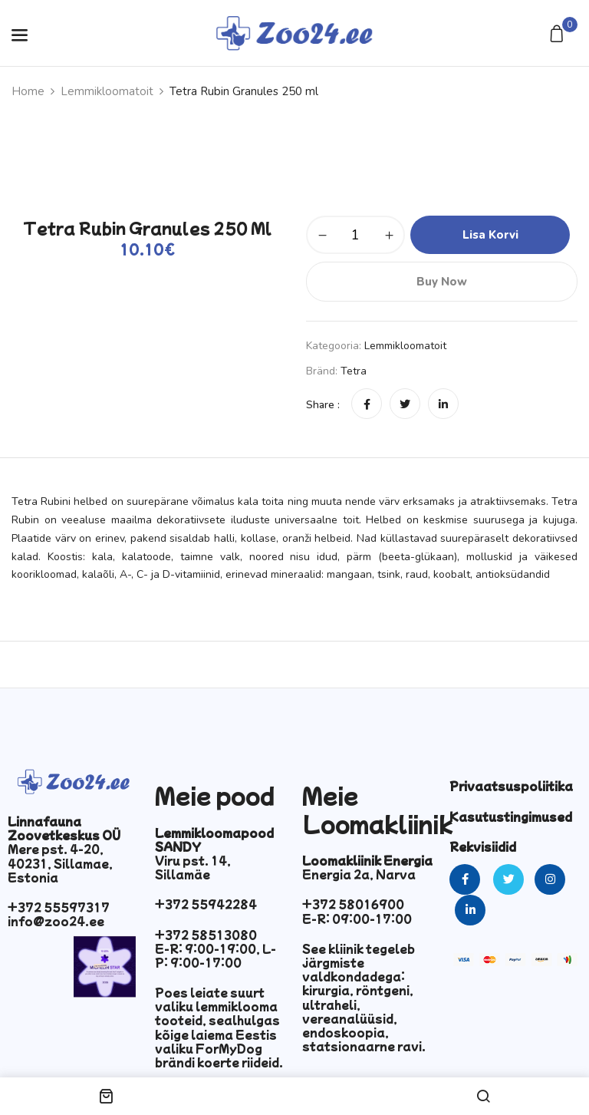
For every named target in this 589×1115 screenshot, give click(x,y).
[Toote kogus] (355, 234)
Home (28, 91)
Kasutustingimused (510, 816)
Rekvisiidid (482, 846)
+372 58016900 (353, 904)
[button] (559, 35)
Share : (323, 405)
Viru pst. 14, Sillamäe (193, 867)
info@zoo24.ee (56, 921)
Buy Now (441, 281)
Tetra (354, 371)
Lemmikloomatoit (107, 91)
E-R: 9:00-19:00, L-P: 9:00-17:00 (215, 955)
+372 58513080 (206, 934)
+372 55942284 (206, 904)
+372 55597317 (59, 907)
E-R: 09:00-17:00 (357, 918)
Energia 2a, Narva (359, 874)
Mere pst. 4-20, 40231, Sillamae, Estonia (60, 862)
